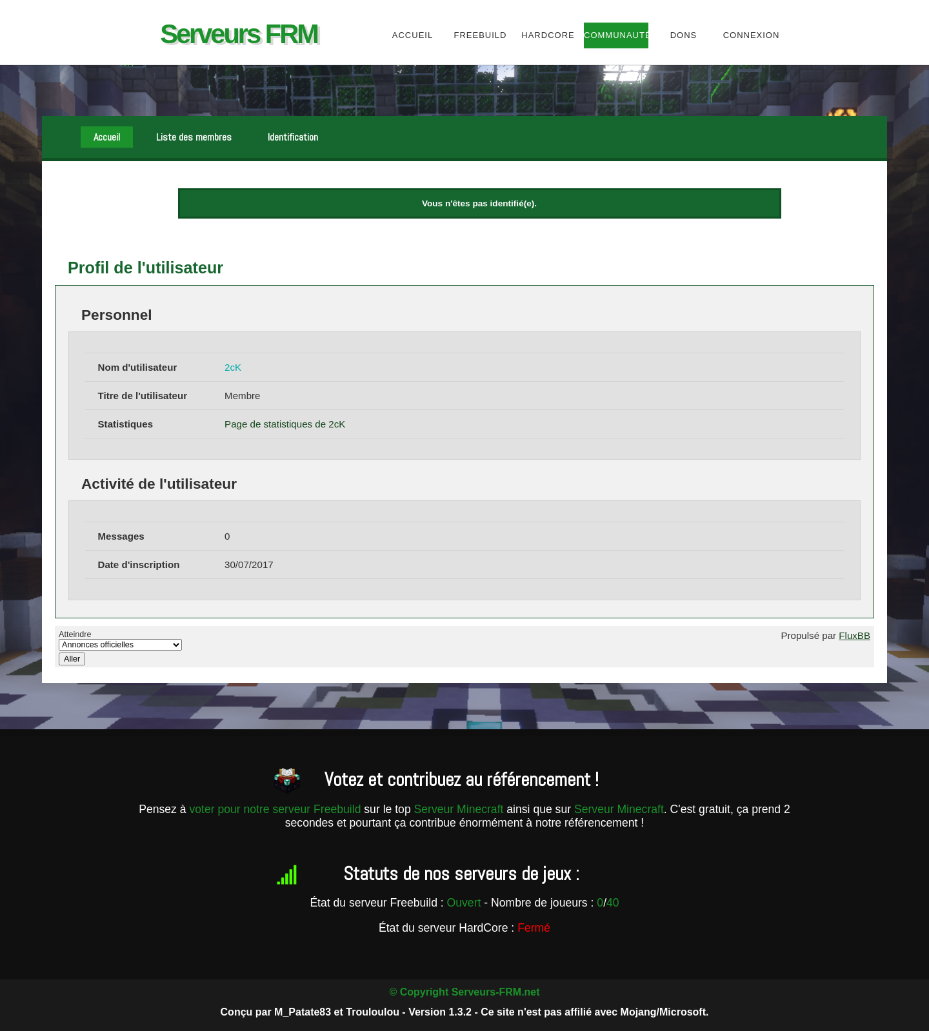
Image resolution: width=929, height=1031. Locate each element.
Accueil (412, 35)
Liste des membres (194, 137)
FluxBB (854, 635)
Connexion (751, 35)
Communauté (616, 35)
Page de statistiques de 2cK (285, 423)
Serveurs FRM (238, 34)
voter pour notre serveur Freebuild (276, 809)
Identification (293, 137)
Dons (683, 35)
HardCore (547, 35)
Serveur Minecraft (459, 809)
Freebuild (480, 35)
